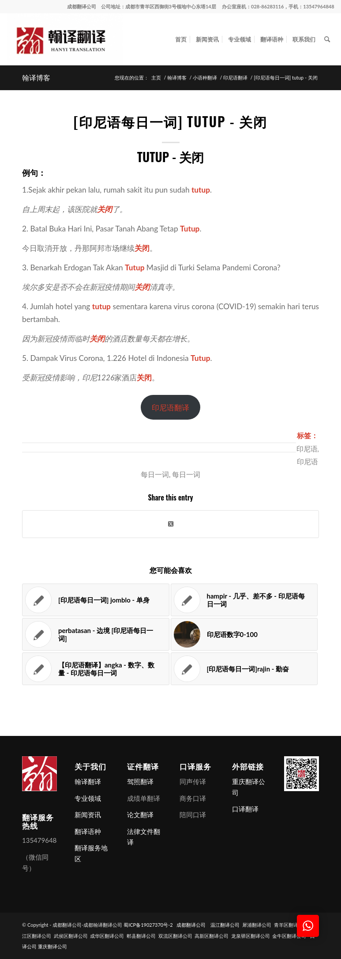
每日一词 (186, 474)
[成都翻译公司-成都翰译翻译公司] (64, 39)
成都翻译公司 (81, 6)
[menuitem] (181, 39)
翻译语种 (88, 831)
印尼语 (307, 448)
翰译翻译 (88, 781)
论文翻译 (140, 815)
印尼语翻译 (170, 407)
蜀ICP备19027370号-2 (148, 925)
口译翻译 (245, 809)
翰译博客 (36, 77)
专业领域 (88, 798)
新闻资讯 (88, 815)
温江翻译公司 (225, 925)
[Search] (327, 39)
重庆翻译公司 (52, 946)
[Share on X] (170, 524)
